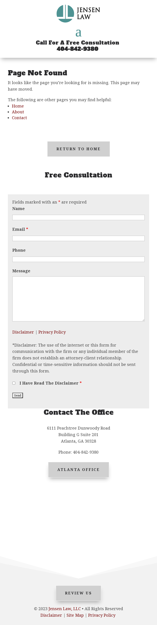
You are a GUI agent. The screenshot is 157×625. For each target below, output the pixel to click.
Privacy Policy (52, 332)
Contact (19, 117)
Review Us (78, 593)
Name (18, 208)
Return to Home (78, 148)
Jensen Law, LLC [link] (65, 608)
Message (21, 270)
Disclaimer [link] (51, 615)
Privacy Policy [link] (101, 615)
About (18, 111)
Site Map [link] (75, 615)
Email (20, 229)
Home (18, 106)
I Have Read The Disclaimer (51, 383)
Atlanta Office (78, 469)
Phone (19, 250)
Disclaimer (23, 332)
